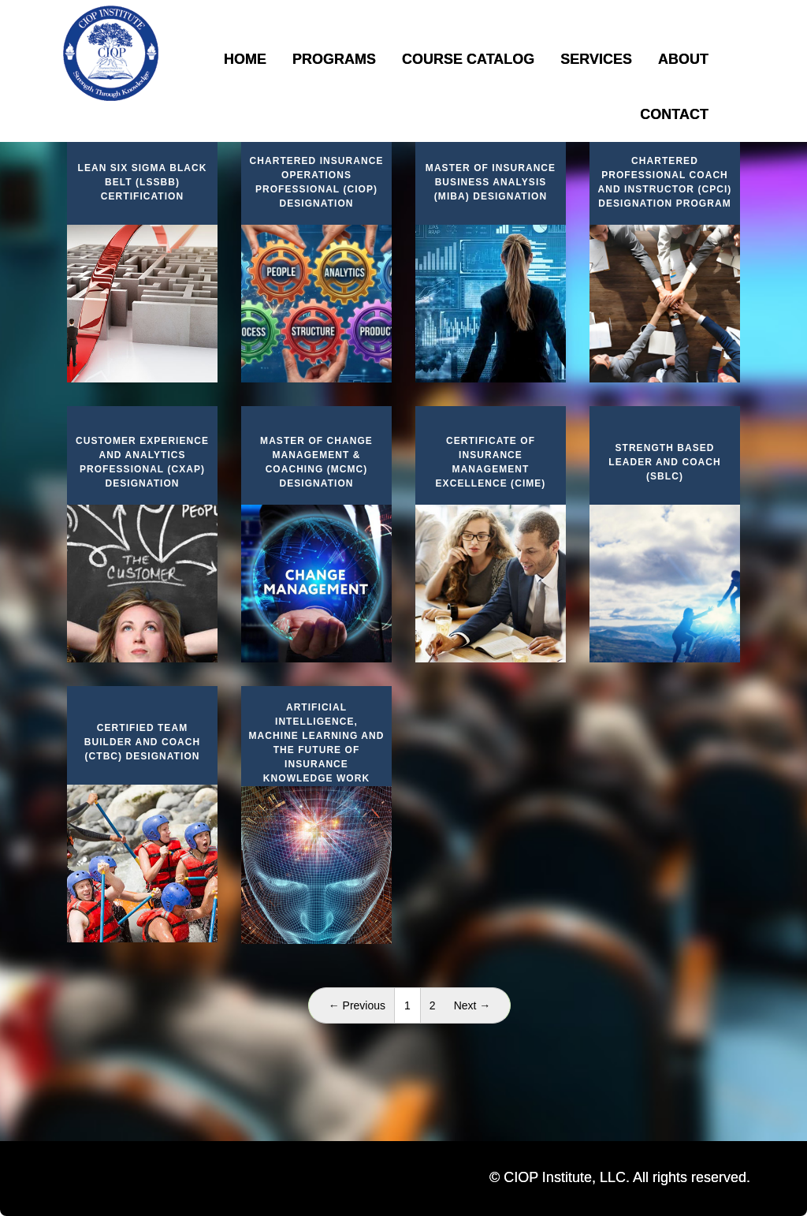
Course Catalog (468, 59)
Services (596, 59)
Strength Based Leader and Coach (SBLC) (664, 462)
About (683, 59)
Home (245, 59)
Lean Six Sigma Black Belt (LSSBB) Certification (142, 182)
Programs (334, 59)
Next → (472, 1005)
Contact (674, 114)
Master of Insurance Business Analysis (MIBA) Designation (491, 182)
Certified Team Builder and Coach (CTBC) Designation (142, 742)
